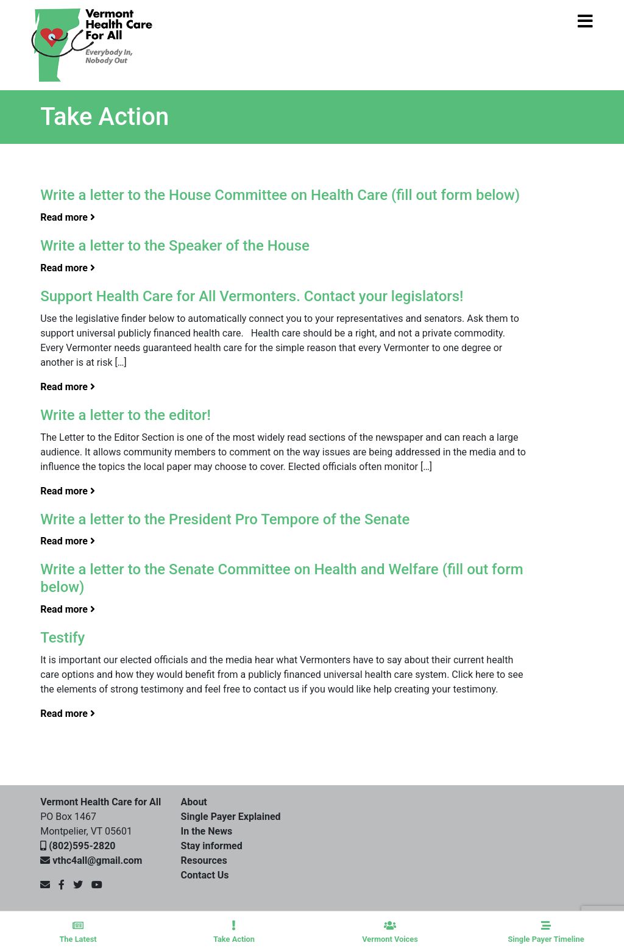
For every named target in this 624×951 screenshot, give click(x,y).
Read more (67, 217)
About (194, 802)
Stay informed (212, 846)
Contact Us (205, 875)
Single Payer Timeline (546, 932)
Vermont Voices (390, 932)
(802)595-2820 (82, 846)
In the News (207, 831)
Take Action (234, 932)
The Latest (78, 932)
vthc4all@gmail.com (97, 860)
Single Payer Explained (231, 816)
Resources (204, 860)
